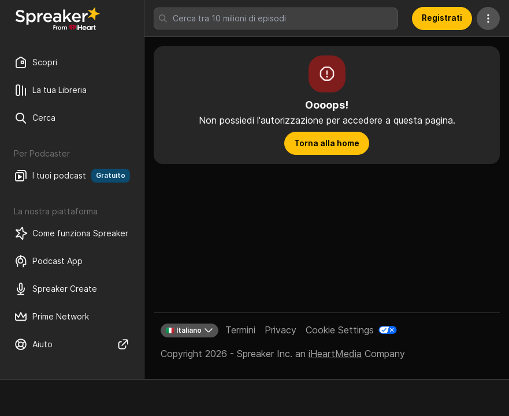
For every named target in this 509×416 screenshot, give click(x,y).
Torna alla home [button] (326, 143)
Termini (240, 330)
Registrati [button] (442, 18)
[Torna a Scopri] (57, 18)
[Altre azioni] (488, 18)
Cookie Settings (340, 330)
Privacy (280, 330)
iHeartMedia (335, 353)
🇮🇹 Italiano (189, 330)
